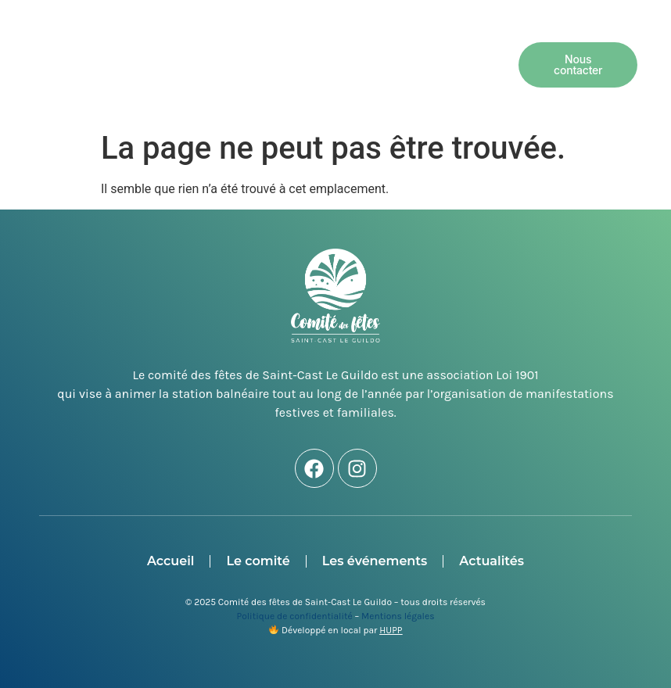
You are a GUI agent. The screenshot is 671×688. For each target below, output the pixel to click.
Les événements (412, 46)
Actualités (324, 82)
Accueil (208, 46)
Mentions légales (397, 616)
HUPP (390, 630)
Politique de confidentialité (295, 616)
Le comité (295, 46)
